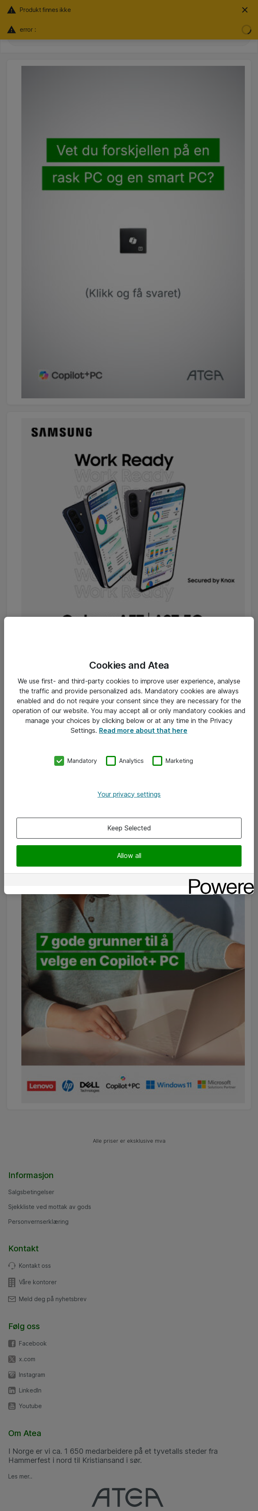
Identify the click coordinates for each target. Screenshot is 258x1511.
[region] (129, 755)
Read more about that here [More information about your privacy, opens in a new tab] (143, 730)
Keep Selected (129, 828)
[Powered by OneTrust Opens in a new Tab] (218, 881)
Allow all (129, 855)
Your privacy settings (129, 794)
